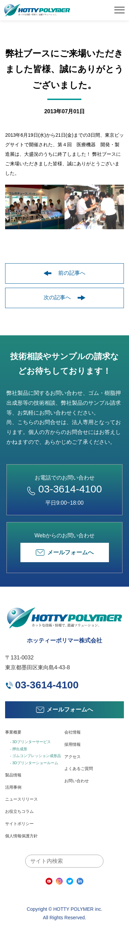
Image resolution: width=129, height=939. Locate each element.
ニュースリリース (21, 799)
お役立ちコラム (19, 811)
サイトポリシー (19, 823)
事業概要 (13, 732)
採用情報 (72, 744)
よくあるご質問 (78, 768)
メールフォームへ (65, 552)
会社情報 (72, 732)
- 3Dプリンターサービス (30, 742)
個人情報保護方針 (21, 836)
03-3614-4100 (64, 488)
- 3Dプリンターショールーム (34, 763)
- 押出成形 (18, 749)
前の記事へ (64, 273)
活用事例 (13, 787)
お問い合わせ (76, 780)
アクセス (72, 756)
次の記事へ (64, 297)
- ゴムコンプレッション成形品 (35, 756)
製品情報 (13, 775)
